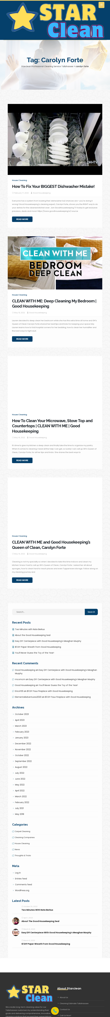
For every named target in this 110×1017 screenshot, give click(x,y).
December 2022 (23, 743)
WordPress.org (22, 890)
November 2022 (23, 749)
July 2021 (19, 808)
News (17, 849)
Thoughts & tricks (23, 855)
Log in (18, 872)
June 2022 (20, 778)
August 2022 (21, 767)
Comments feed (23, 884)
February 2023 (22, 731)
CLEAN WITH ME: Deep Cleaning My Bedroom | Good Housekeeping (54, 304)
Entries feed (21, 878)
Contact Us (65, 1009)
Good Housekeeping (42, 193)
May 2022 (19, 784)
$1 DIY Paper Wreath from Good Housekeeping (38, 647)
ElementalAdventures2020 (28, 697)
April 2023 (19, 720)
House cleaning (19, 180)
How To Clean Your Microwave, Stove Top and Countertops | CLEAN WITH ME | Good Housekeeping (52, 426)
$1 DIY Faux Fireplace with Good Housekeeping (50, 691)
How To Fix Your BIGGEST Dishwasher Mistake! (53, 186)
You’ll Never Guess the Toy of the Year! (34, 652)
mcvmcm (20, 679)
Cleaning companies (25, 837)
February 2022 (22, 802)
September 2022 (23, 761)
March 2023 (21, 726)
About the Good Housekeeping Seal (32, 635)
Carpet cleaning (22, 831)
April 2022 (19, 790)
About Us (64, 997)
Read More (22, 219)
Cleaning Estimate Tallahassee (74, 1003)
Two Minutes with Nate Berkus (30, 629)
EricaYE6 (19, 691)
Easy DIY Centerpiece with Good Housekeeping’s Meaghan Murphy (48, 641)
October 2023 (22, 714)
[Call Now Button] (55, 1011)
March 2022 (21, 796)
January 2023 (21, 737)
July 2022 (19, 773)
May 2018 (19, 814)
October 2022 (22, 755)
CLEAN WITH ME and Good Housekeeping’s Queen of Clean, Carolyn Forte (51, 545)
